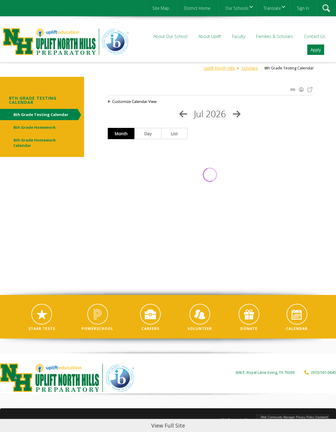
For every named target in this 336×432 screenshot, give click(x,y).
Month (121, 133)
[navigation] (237, 8)
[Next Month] (236, 113)
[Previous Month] (183, 113)
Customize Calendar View (134, 101)
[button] (326, 8)
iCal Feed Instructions (292, 89)
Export (310, 89)
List (174, 133)
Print (301, 89)
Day (148, 133)
